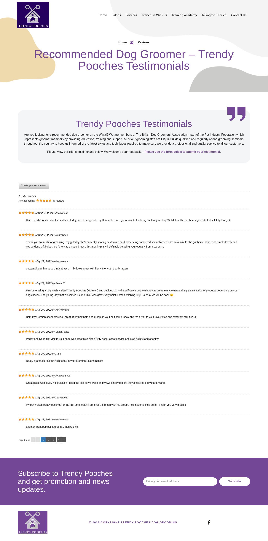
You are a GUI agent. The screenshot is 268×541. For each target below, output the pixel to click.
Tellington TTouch (214, 15)
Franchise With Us (154, 15)
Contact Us (239, 15)
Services (131, 15)
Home (102, 15)
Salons (116, 15)
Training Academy (184, 15)
